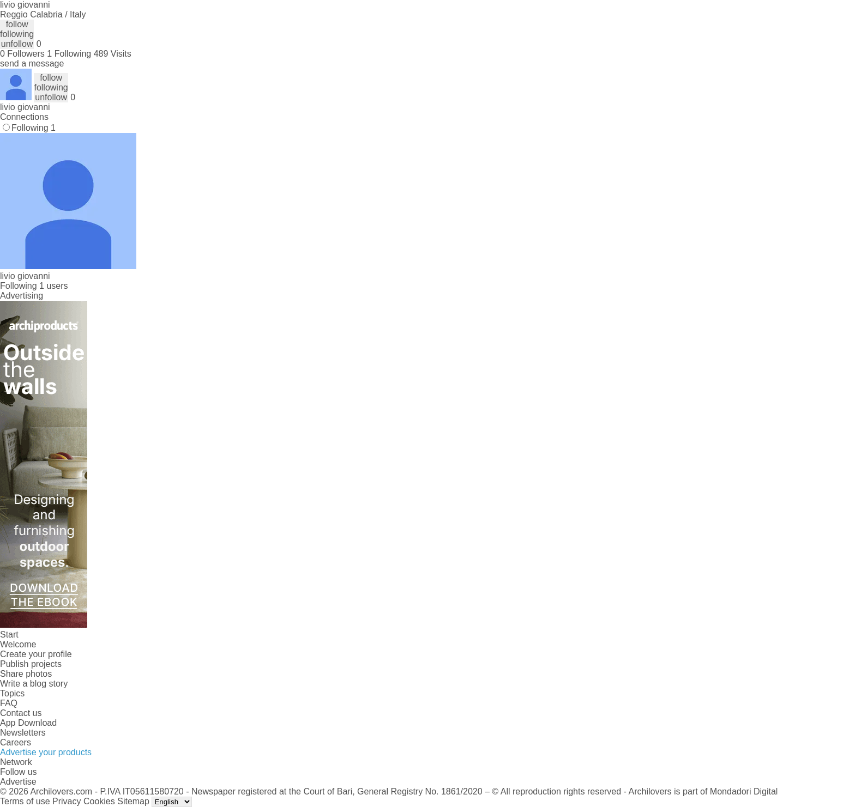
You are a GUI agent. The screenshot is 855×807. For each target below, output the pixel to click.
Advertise (18, 781)
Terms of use (25, 801)
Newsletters (23, 732)
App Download (28, 722)
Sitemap (133, 801)
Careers (15, 742)
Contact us (20, 713)
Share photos (26, 673)
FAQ (8, 703)
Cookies (99, 801)
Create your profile (36, 654)
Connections (24, 117)
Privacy (66, 801)
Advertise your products (46, 752)
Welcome (18, 644)
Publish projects (31, 664)
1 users (53, 285)
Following (33, 127)
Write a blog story (34, 683)
